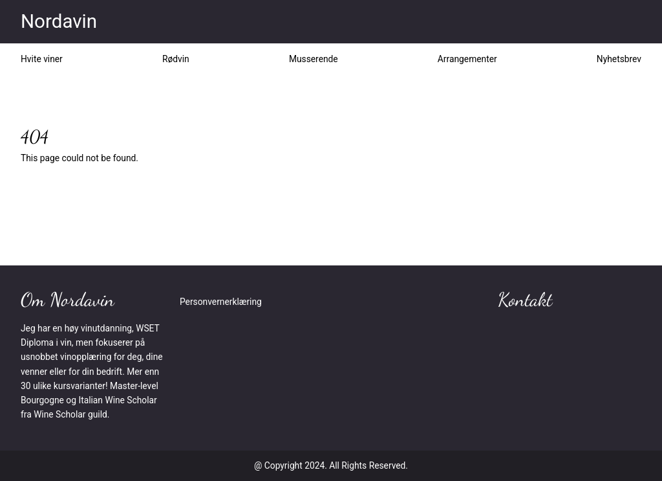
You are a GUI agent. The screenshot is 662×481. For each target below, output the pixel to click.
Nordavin (59, 21)
